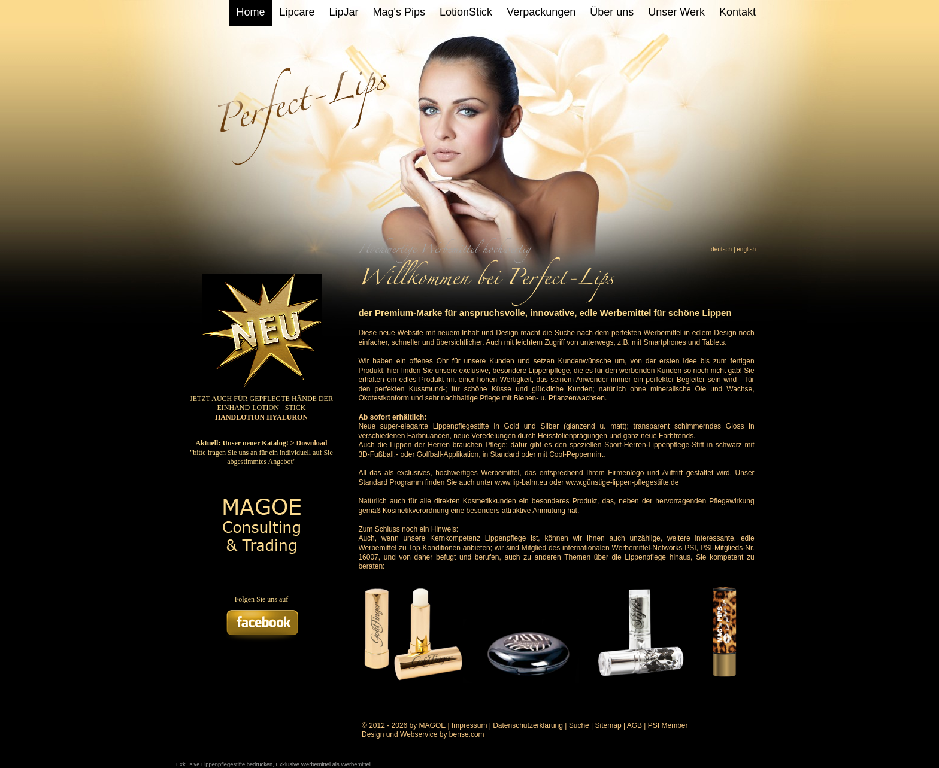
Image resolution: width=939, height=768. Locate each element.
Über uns (612, 12)
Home (251, 12)
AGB (634, 725)
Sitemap (608, 725)
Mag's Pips (399, 12)
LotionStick (466, 12)
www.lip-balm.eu (521, 482)
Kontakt (737, 12)
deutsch (721, 249)
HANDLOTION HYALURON (261, 417)
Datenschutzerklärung (528, 725)
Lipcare (297, 12)
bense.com (466, 734)
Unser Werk (676, 12)
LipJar (344, 12)
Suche (579, 725)
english (746, 249)
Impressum (469, 725)
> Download (309, 443)
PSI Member (668, 725)
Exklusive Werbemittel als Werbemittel (322, 764)
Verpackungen (541, 12)
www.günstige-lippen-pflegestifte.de (622, 482)
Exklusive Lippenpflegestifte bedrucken (224, 764)
